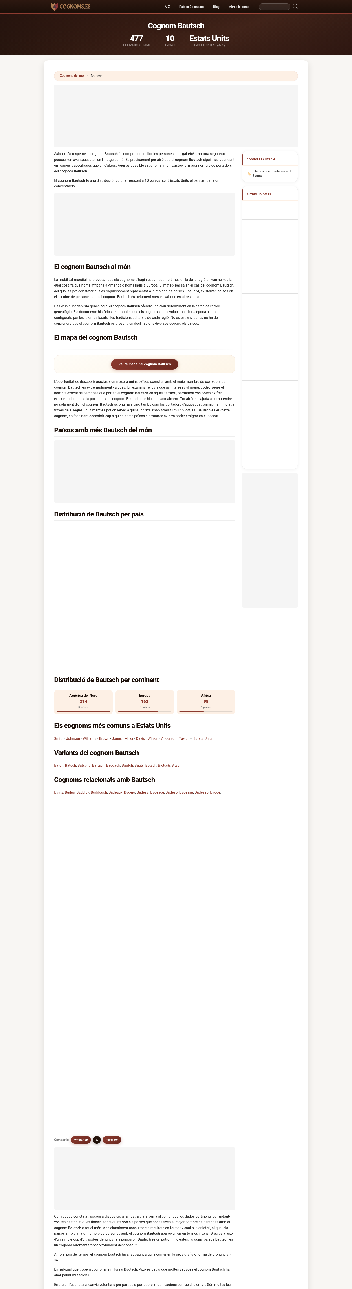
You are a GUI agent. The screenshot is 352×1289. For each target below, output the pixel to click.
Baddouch (99, 702)
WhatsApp (81, 826)
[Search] (274, 6)
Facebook (112, 826)
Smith (58, 648)
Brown (104, 648)
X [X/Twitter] (97, 826)
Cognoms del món (73, 75)
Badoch (71, 1080)
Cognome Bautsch (271, 244)
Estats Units (85, 529)
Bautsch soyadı (269, 332)
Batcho (71, 1058)
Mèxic (81, 573)
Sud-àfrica (84, 540)
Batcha (163, 1113)
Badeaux (116, 702)
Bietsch (164, 675)
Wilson (152, 648)
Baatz (58, 702)
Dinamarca (84, 562)
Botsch (209, 1037)
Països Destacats (191, 7)
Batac (70, 1113)
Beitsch (71, 1026)
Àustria (81, 551)
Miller (128, 648)
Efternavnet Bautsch (272, 286)
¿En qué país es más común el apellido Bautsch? (98, 737)
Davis (140, 648)
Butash (209, 1080)
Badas (70, 702)
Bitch (208, 1102)
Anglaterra (177, 551)
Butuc (70, 1102)
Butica (117, 1091)
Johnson (73, 648)
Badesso (202, 702)
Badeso (172, 702)
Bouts (208, 1069)
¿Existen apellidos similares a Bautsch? (90, 810)
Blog (216, 7)
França (174, 562)
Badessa (186, 702)
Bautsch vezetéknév (272, 302)
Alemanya (176, 529)
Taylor (184, 648)
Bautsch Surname (271, 215)
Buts (161, 1091)
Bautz (70, 1069)
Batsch (70, 675)
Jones (117, 648)
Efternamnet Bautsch (273, 324)
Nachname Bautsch (272, 236)
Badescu (157, 702)
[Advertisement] (176, 116)
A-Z (167, 7)
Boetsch (118, 1048)
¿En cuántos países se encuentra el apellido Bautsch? (102, 765)
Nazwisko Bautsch (271, 261)
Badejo (129, 702)
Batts (116, 1058)
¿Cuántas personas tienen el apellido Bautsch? (96, 780)
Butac (162, 1080)
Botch (162, 1069)
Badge (215, 702)
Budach (117, 1080)
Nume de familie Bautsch (268, 313)
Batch (58, 675)
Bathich (164, 1102)
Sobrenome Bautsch (272, 252)
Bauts (139, 675)
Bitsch (177, 675)
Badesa (143, 702)
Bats (115, 1102)
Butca (70, 1091)
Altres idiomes (239, 7)
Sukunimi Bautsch (271, 294)
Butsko (209, 1091)
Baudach (113, 675)
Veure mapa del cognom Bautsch (145, 364)
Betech (117, 1113)
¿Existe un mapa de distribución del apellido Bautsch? (102, 795)
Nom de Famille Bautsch (268, 225)
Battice (209, 1048)
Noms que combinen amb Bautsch (272, 174)
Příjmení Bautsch (270, 277)
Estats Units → (205, 648)
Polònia (174, 540)
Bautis (209, 1058)
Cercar (215, 1152)
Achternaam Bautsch (273, 269)
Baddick (82, 702)
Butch (70, 1048)
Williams (90, 648)
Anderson (168, 648)
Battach (98, 675)
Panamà (175, 573)
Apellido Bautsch (270, 206)
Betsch (150, 675)
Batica (117, 1069)
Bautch (127, 675)
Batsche (84, 675)
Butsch (117, 1015)
